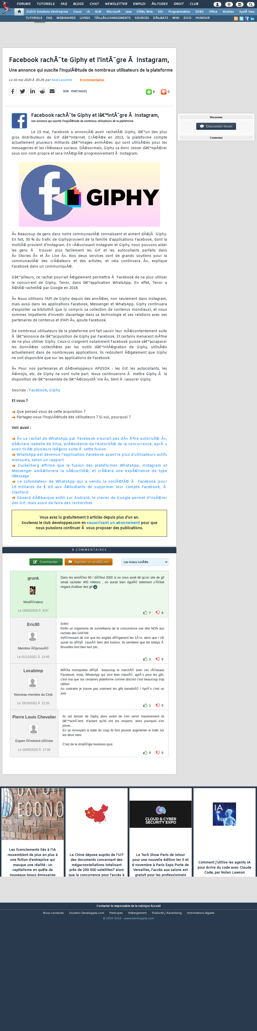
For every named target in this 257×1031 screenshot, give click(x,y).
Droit (178, 4)
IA (88, 12)
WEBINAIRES (65, 18)
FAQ (63, 4)
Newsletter (115, 4)
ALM (98, 12)
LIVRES (85, 18)
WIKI (175, 18)
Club (194, 4)
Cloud (77, 12)
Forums (23, 4)
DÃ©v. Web (145, 12)
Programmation (179, 12)
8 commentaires (92, 97)
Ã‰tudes (159, 4)
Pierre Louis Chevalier (34, 767)
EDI (160, 12)
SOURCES (142, 18)
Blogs (78, 4)
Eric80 (33, 675)
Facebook (38, 407)
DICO (187, 18)
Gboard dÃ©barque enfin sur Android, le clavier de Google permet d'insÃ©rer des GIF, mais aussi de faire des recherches (89, 517)
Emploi (139, 4)
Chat (94, 4)
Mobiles (228, 12)
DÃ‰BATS (160, 18)
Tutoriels (45, 4)
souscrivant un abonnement (113, 539)
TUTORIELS (34, 18)
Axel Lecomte (61, 97)
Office (213, 12)
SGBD (199, 12)
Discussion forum (216, 126)
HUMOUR (202, 18)
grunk (33, 628)
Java (128, 12)
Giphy (55, 407)
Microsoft (113, 12)
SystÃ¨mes (246, 12)
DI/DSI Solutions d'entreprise (47, 12)
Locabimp (33, 721)
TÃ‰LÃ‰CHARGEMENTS (112, 18)
